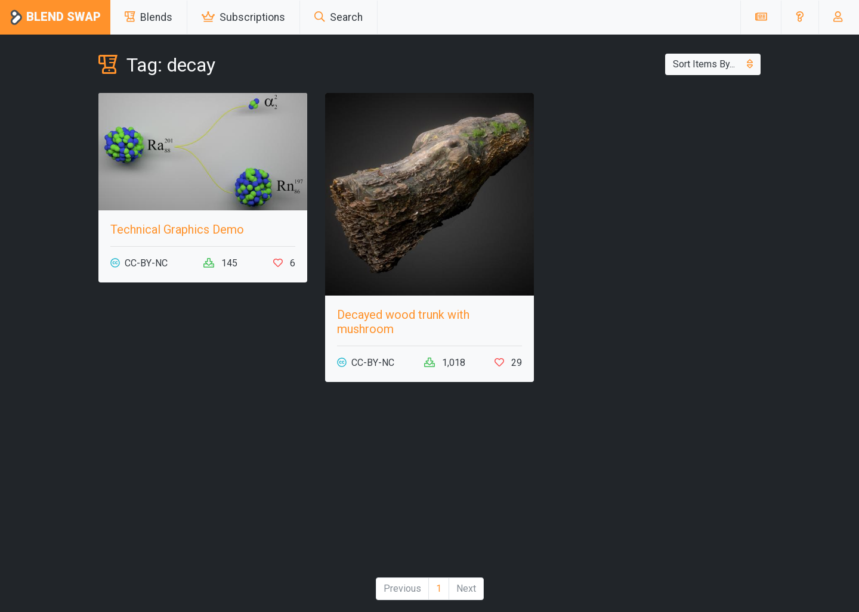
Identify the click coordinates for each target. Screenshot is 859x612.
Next (466, 588)
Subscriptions (243, 17)
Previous (402, 588)
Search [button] (338, 17)
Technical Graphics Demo (177, 229)
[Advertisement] (202, 484)
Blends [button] (148, 17)
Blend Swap (55, 17)
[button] (799, 17)
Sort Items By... (713, 64)
